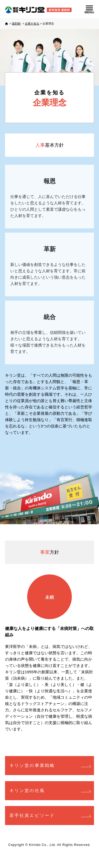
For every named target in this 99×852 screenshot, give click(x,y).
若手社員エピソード (32, 815)
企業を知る (32, 23)
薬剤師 (16, 23)
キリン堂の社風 (27, 790)
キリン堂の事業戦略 (32, 765)
